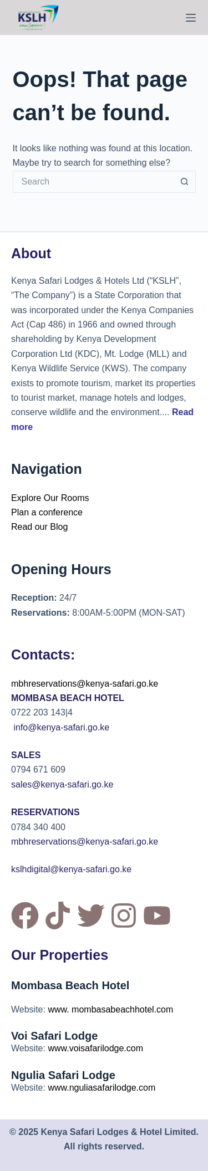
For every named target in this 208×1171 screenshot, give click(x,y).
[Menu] (191, 18)
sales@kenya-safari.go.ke (62, 784)
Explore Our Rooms (50, 498)
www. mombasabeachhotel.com (110, 1009)
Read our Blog (39, 526)
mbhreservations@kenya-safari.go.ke (84, 683)
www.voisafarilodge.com (95, 1048)
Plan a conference (47, 512)
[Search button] (185, 182)
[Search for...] (93, 182)
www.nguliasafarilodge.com (101, 1087)
